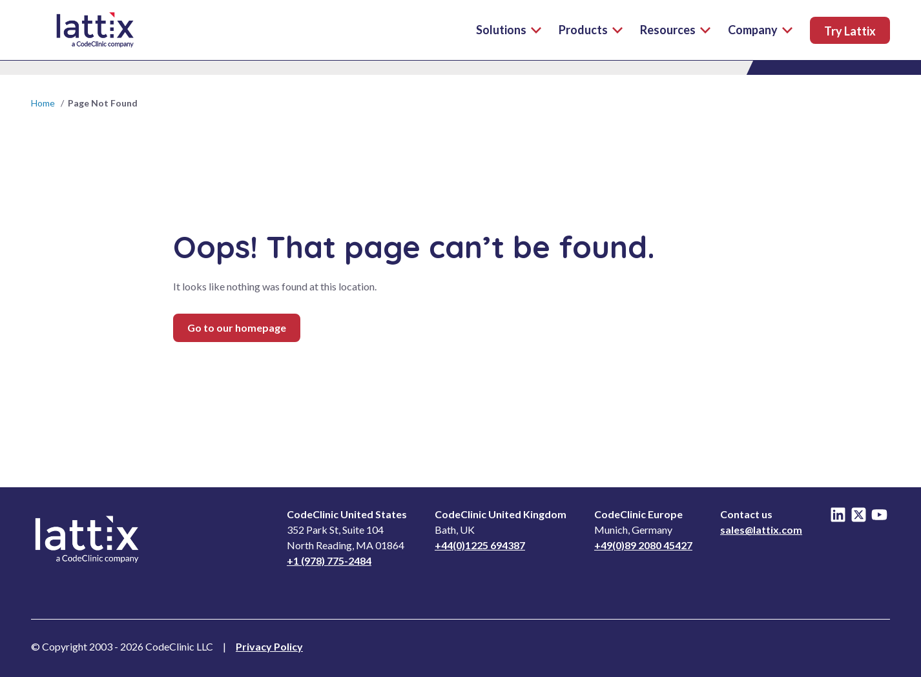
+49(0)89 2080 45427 (643, 545)
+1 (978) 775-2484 (329, 560)
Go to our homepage (236, 327)
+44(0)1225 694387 (480, 545)
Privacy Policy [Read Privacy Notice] (269, 646)
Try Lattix (850, 31)
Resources (675, 30)
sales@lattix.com (761, 529)
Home (43, 102)
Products (591, 30)
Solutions (508, 30)
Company (760, 30)
